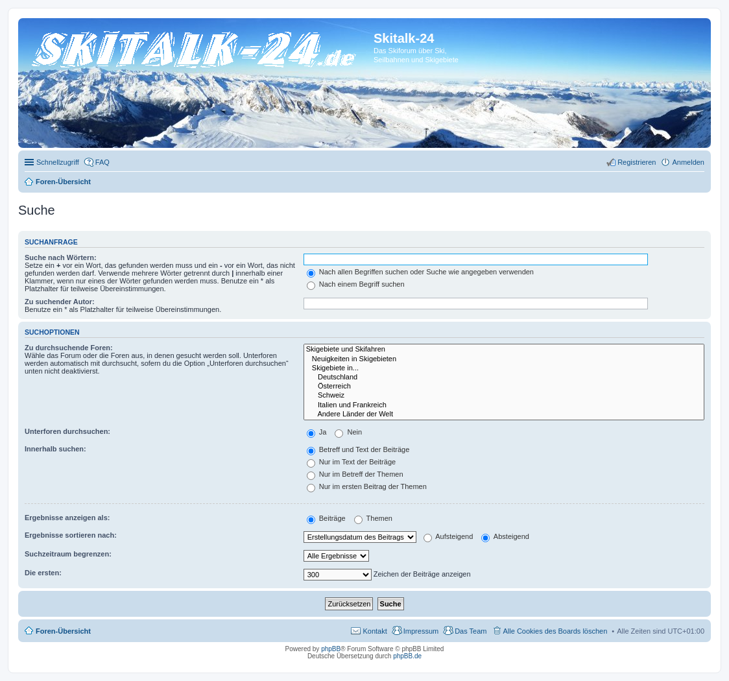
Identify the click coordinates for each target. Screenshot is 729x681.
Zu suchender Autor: (60, 301)
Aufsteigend (448, 536)
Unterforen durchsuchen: (67, 431)
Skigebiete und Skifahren (504, 349)
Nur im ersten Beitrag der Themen (367, 486)
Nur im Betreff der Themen (355, 474)
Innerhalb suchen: (55, 449)
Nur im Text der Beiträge (351, 462)
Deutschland (504, 377)
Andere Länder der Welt (504, 414)
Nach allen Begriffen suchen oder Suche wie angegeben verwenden (420, 272)
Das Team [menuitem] (470, 631)
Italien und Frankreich (504, 405)
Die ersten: (43, 573)
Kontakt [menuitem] (375, 631)
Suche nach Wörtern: (61, 257)
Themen (373, 518)
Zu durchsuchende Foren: (69, 348)
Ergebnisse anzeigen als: (67, 517)
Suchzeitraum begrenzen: (68, 554)
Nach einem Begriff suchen (356, 284)
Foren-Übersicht (63, 631)
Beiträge (326, 518)
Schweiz (504, 395)
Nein (348, 432)
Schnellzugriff (57, 162)
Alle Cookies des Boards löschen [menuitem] (555, 631)
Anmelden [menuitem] (688, 162)
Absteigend (505, 536)
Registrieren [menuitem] (636, 162)
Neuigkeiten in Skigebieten (504, 359)
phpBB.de (407, 656)
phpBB (331, 648)
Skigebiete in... (504, 368)
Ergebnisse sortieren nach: (71, 535)
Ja (317, 432)
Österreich (504, 386)
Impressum (420, 631)
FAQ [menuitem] (102, 162)
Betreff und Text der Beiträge (358, 449)
